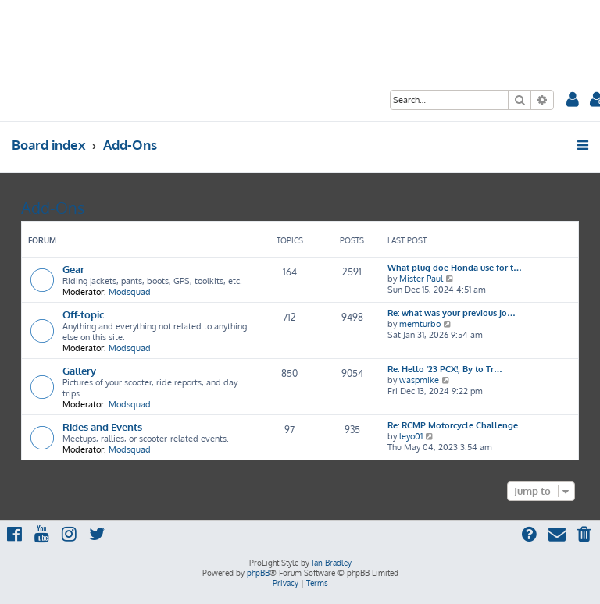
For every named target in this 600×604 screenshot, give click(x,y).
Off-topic (83, 314)
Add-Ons (52, 207)
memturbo (420, 323)
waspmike (419, 380)
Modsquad (130, 291)
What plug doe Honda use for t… (455, 267)
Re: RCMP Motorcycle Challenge (453, 425)
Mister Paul (421, 278)
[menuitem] (573, 101)
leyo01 (411, 436)
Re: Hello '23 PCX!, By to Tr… (445, 369)
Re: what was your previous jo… (452, 312)
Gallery (79, 370)
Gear (73, 268)
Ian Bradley (332, 562)
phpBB (258, 572)
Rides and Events (102, 426)
